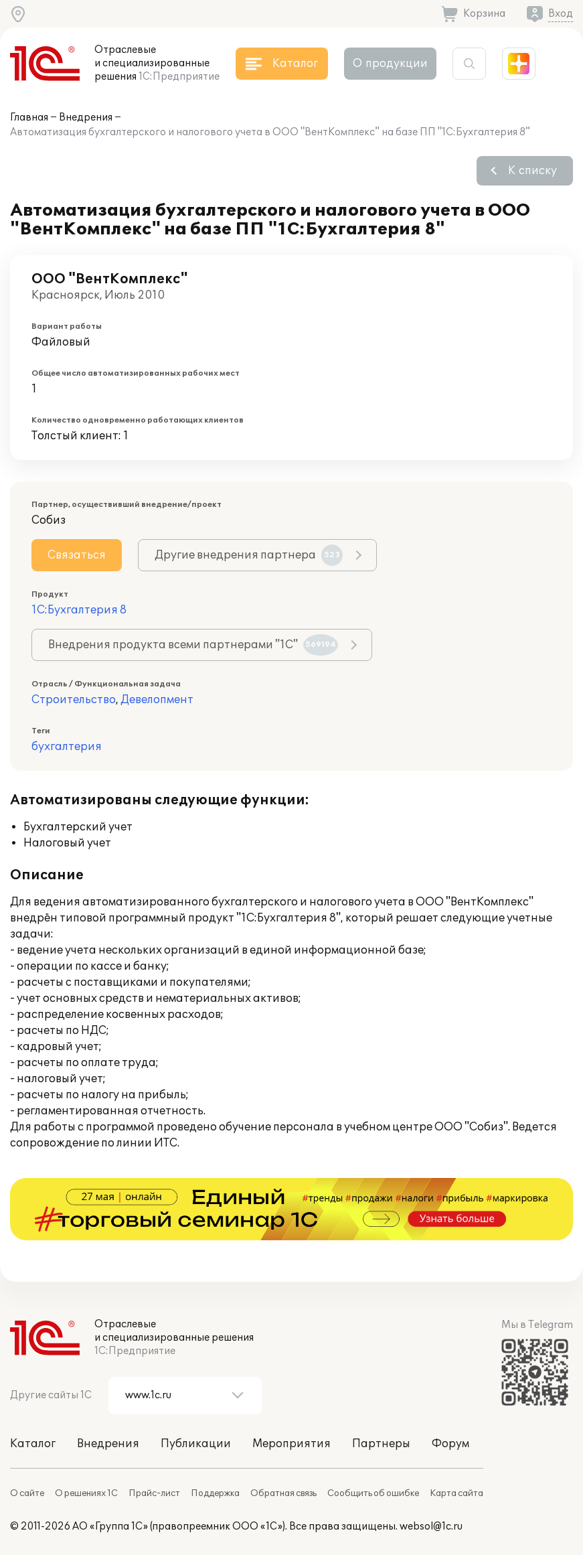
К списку (532, 170)
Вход (560, 13)
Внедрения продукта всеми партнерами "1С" (193, 645)
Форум (450, 1444)
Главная (29, 117)
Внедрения (85, 117)
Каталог (33, 1444)
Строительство (73, 700)
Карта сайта (456, 1493)
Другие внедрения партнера (249, 555)
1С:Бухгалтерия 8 (79, 610)
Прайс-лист (154, 1493)
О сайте (27, 1493)
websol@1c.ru (431, 1526)
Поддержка (215, 1493)
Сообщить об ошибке (373, 1493)
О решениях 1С (86, 1493)
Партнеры (381, 1444)
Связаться (77, 555)
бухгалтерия (66, 746)
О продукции (390, 63)
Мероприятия (291, 1444)
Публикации (196, 1444)
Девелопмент (156, 700)
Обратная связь (283, 1493)
